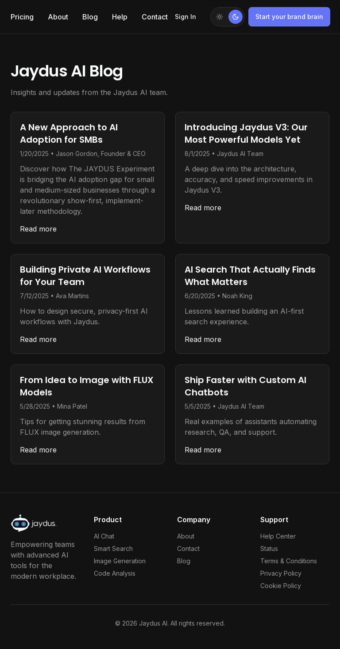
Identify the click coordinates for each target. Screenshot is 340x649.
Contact (155, 16)
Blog (90, 16)
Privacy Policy (280, 573)
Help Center (278, 536)
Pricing (22, 16)
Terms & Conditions (288, 561)
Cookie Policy (280, 585)
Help (120, 16)
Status (269, 548)
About (58, 16)
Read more (38, 228)
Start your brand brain (289, 16)
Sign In (185, 16)
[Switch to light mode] (227, 17)
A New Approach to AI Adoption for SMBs (69, 133)
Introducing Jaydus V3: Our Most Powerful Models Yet (246, 133)
